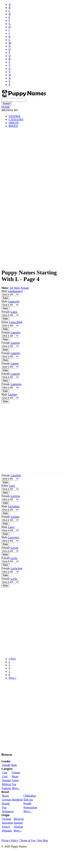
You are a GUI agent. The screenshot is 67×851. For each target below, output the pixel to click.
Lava (12, 485)
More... (16, 788)
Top (14, 784)
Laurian (12, 394)
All (11, 287)
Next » (12, 677)
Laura (14, 311)
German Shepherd (12, 799)
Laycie (14, 547)
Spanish (18, 822)
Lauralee (16, 332)
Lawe (11, 526)
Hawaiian (7, 822)
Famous (6, 788)
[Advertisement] (33, 163)
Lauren (15, 363)
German (6, 818)
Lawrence (13, 537)
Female (25, 287)
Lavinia (15, 516)
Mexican (19, 818)
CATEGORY (16, 119)
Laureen (15, 342)
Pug (4, 807)
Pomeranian (30, 807)
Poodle (27, 803)
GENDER (14, 116)
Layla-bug (16, 568)
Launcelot (13, 301)
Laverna (15, 495)
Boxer (5, 795)
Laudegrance (15, 291)
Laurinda (16, 475)
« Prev (12, 658)
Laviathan (13, 506)
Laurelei (15, 353)
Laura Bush (15, 322)
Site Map (43, 840)
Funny (15, 780)
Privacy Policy (9, 840)
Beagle (6, 803)
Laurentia (16, 384)
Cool (5, 776)
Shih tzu (28, 799)
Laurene (15, 373)
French (6, 826)
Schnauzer (8, 811)
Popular (6, 780)
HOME (5, 107)
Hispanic (7, 830)
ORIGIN (14, 122)
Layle (14, 578)
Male (17, 287)
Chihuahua (29, 795)
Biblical (6, 784)
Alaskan (18, 826)
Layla (14, 557)
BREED (13, 125)
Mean (15, 776)
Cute (4, 772)
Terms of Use (28, 840)
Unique (16, 772)
